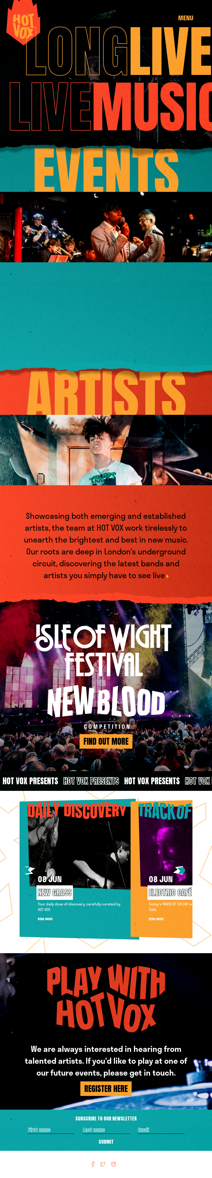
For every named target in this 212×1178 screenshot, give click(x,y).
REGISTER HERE (106, 1089)
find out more (106, 741)
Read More (45, 918)
